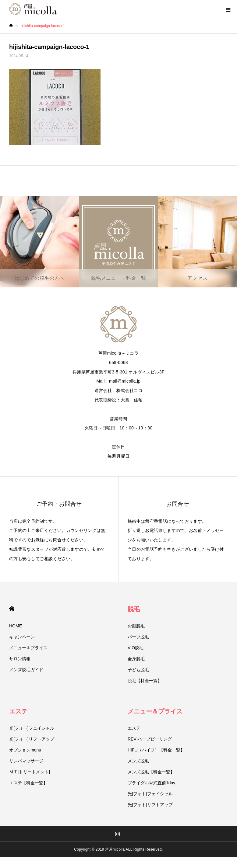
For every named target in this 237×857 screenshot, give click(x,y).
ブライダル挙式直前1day (151, 782)
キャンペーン (22, 636)
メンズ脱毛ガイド (26, 669)
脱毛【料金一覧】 (145, 680)
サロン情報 (19, 658)
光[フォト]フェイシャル (31, 728)
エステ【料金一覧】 (28, 782)
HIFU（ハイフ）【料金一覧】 (156, 750)
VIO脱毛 (135, 647)
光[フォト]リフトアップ (31, 739)
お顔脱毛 (136, 625)
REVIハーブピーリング (150, 739)
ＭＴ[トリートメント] (29, 771)
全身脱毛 (136, 658)
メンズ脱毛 (138, 760)
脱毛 (134, 609)
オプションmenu (25, 750)
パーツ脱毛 (138, 636)
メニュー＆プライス (28, 647)
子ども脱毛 (138, 669)
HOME (11, 608)
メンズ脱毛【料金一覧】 (151, 771)
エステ (18, 711)
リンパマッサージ (26, 760)
